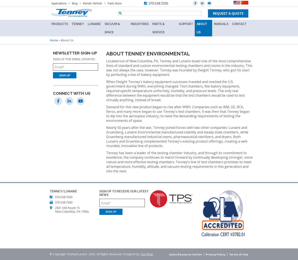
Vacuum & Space (112, 28)
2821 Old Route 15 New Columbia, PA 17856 (72, 209)
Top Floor (146, 254)
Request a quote (228, 13)
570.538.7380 (63, 202)
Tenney (78, 24)
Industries (140, 24)
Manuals (221, 24)
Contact (239, 24)
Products (60, 24)
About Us (202, 28)
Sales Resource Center (185, 254)
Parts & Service (158, 28)
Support (186, 24)
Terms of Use (238, 254)
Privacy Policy (215, 254)
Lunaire (94, 24)
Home (54, 40)
